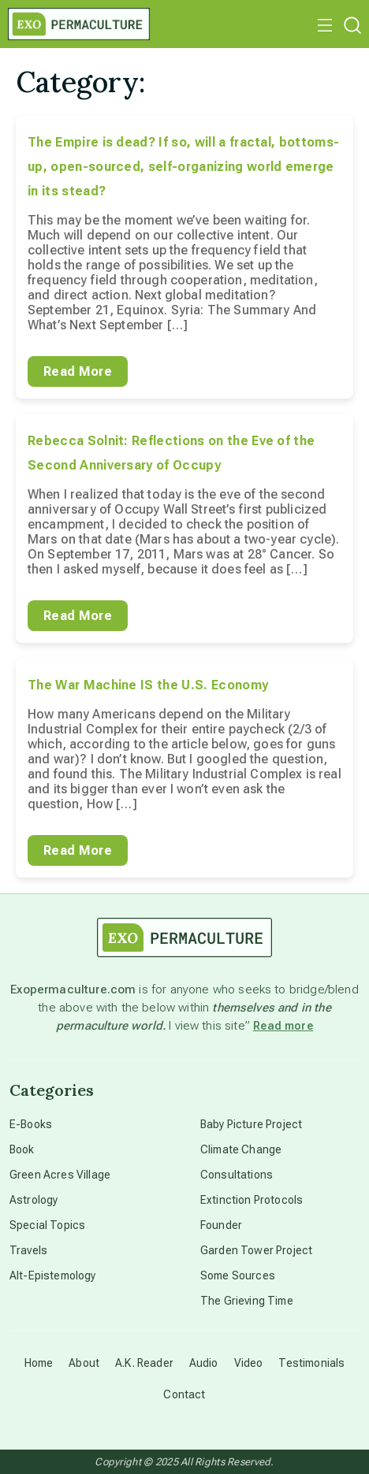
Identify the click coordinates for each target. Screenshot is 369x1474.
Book (22, 1149)
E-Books (30, 1124)
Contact (184, 1394)
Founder (221, 1225)
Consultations (236, 1174)
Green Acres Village (59, 1174)
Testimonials (311, 1363)
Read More (77, 371)
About (84, 1363)
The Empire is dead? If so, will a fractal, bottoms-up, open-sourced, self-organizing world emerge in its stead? (183, 167)
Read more (283, 1025)
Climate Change (240, 1149)
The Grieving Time (246, 1300)
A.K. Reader (144, 1363)
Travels (28, 1250)
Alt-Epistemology (52, 1275)
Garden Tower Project (256, 1250)
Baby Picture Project (251, 1124)
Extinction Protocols (251, 1200)
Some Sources (237, 1275)
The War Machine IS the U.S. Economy (148, 685)
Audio (203, 1363)
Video (248, 1363)
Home (39, 1363)
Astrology (33, 1200)
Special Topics (47, 1225)
